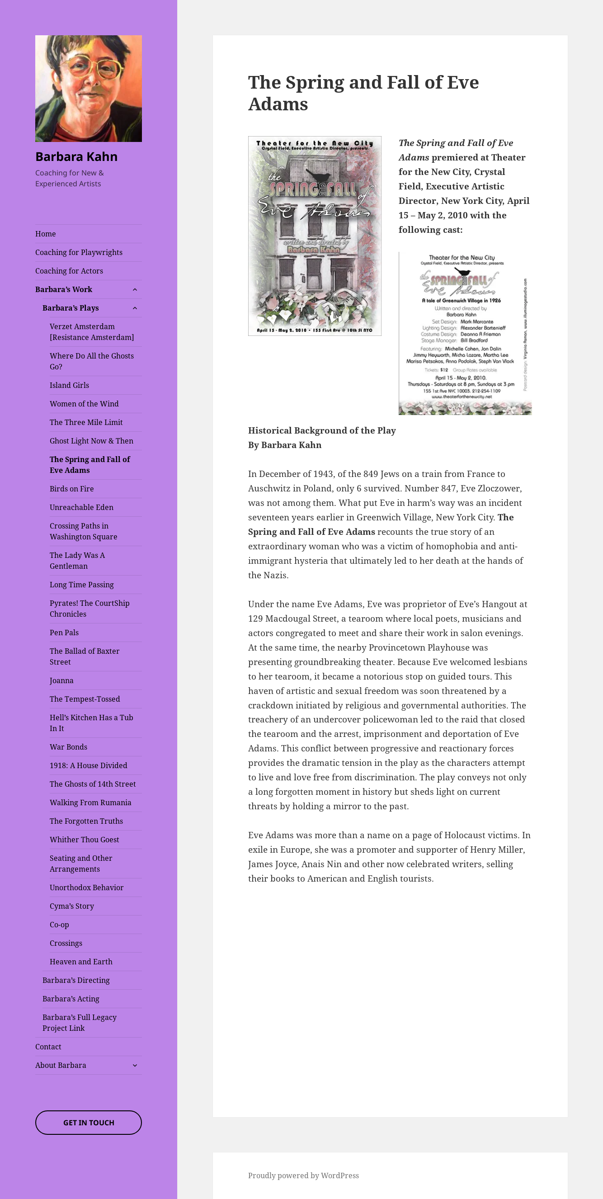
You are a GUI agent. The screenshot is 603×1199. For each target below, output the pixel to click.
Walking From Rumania (91, 802)
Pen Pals (64, 632)
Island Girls (69, 385)
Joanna (62, 680)
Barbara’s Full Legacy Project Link (79, 1022)
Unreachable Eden (81, 507)
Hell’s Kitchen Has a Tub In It (91, 723)
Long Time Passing (82, 585)
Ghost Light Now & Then (91, 441)
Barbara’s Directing (76, 980)
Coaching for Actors (69, 271)
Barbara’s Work (63, 289)
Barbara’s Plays (70, 308)
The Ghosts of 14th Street (93, 784)
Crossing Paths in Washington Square (84, 531)
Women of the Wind (84, 404)
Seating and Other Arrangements (81, 863)
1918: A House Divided (88, 765)
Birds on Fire (72, 489)
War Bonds (68, 747)
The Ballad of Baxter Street (85, 656)
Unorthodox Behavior (87, 887)
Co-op (59, 925)
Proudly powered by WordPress (303, 1175)
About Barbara (60, 1065)
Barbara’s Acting (70, 999)
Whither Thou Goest (84, 840)
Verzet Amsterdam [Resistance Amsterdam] (92, 331)
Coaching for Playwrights (78, 252)
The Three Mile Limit (86, 422)
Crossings (66, 943)
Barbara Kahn (76, 156)
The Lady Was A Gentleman (77, 560)
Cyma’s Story (72, 906)
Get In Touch (88, 1123)
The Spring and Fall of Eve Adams (90, 464)
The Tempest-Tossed (85, 699)
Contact (48, 1047)
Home (45, 234)
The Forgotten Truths (86, 821)
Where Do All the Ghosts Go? (92, 361)
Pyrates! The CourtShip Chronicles (90, 608)
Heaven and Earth (81, 962)
